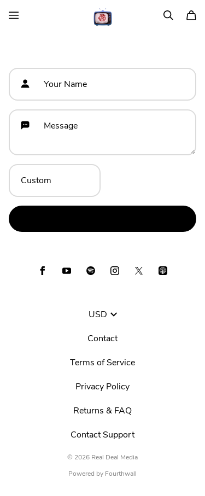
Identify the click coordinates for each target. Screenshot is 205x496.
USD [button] (103, 314)
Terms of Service (102, 363)
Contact (102, 338)
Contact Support (102, 435)
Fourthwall (121, 473)
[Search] (168, 15)
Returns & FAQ (102, 411)
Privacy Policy (102, 387)
